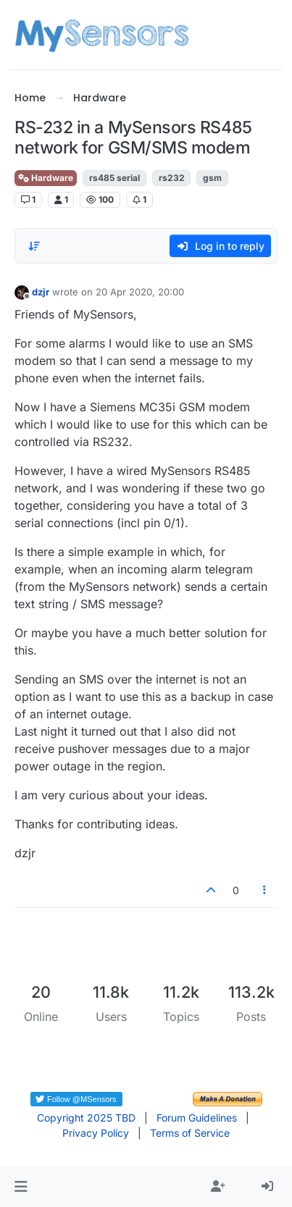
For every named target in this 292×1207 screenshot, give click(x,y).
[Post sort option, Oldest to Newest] (34, 246)
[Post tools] (264, 890)
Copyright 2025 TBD (86, 1117)
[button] (21, 1186)
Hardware (45, 177)
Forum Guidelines (197, 1117)
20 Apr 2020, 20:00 (140, 292)
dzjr (40, 292)
